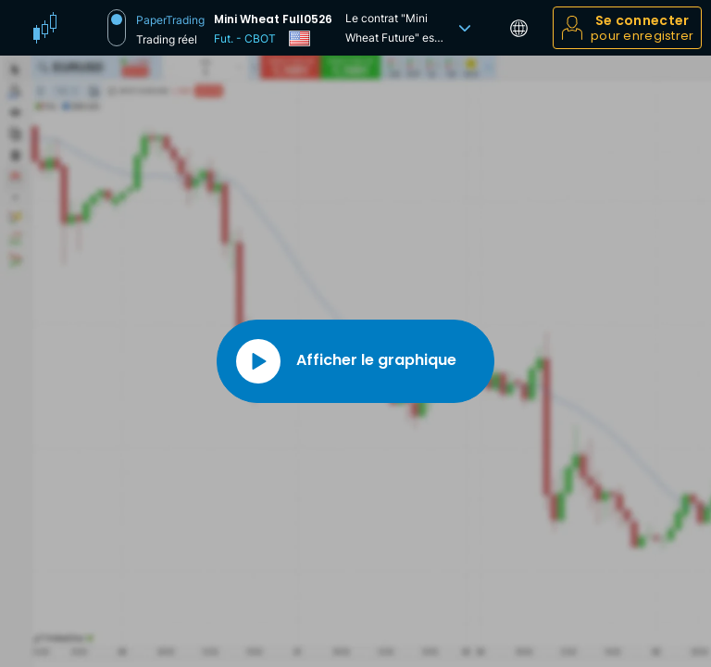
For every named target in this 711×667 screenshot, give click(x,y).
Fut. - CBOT (245, 38)
